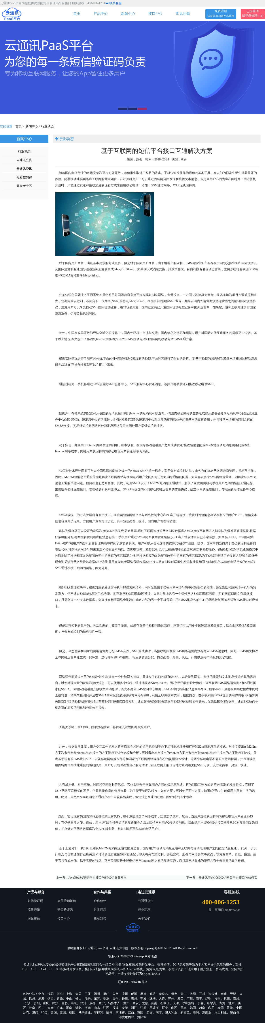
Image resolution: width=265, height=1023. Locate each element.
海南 (50, 1008)
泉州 (115, 994)
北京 (41, 994)
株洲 (106, 998)
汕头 (88, 998)
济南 (154, 1003)
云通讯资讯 (24, 168)
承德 (143, 994)
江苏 (143, 1008)
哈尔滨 (211, 1003)
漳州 (125, 994)
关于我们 (144, 918)
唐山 (183, 994)
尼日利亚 (220, 1012)
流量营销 (34, 909)
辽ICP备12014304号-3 (132, 982)
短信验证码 (35, 901)
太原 (145, 1003)
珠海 (153, 998)
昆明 (208, 998)
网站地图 (150, 956)
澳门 (35, 1012)
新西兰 (185, 1012)
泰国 (221, 1008)
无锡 (233, 994)
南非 (159, 1012)
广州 (190, 998)
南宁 (199, 998)
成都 (92, 1003)
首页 (76, 13)
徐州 (32, 998)
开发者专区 (24, 186)
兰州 (126, 1003)
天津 (176, 1003)
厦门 (106, 994)
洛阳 (193, 994)
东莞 (97, 998)
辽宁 (165, 1008)
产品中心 (101, 13)
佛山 (78, 998)
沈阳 (50, 994)
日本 (183, 1008)
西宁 (101, 1003)
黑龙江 (154, 1008)
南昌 (236, 998)
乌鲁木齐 (114, 1003)
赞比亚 (141, 1017)
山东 (97, 1008)
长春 (200, 1003)
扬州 (125, 998)
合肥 (64, 1003)
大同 (78, 994)
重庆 (46, 1003)
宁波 (143, 998)
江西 (106, 1008)
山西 (174, 1008)
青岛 (60, 998)
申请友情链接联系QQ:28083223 (138, 973)
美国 (54, 1012)
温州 (115, 998)
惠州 (134, 998)
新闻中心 (128, 13)
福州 (97, 994)
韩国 (193, 1008)
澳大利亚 (171, 1012)
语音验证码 (65, 909)
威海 (41, 998)
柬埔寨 (120, 1012)
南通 (224, 994)
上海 (69, 994)
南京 (74, 1003)
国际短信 (34, 918)
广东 (60, 1008)
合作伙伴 (100, 901)
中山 (69, 998)
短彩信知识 (24, 177)
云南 (32, 1008)
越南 (202, 1008)
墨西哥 (234, 1012)
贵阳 (37, 1003)
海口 (180, 998)
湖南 (69, 1008)
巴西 (131, 1012)
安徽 (125, 1008)
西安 (135, 1003)
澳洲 (196, 1012)
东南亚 (206, 1012)
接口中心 (155, 13)
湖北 (78, 1008)
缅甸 (109, 1012)
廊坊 (153, 994)
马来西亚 (84, 1012)
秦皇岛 (163, 994)
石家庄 (165, 1003)
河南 (88, 1008)
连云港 (213, 994)
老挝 (149, 1012)
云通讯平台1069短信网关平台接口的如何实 (228, 877)
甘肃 (231, 1003)
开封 (202, 994)
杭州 (227, 998)
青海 (222, 1003)
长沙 (27, 1003)
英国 (140, 1012)
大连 (162, 998)
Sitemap (139, 956)
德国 (72, 1012)
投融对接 (100, 918)
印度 (44, 1012)
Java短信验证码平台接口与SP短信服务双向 (97, 877)
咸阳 (134, 994)
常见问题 (183, 13)
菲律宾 (98, 1012)
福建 (115, 1008)
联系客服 (114, 3)
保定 (174, 994)
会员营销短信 (66, 901)
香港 (230, 1008)
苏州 (171, 998)
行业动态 (47, 126)
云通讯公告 (24, 160)
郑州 (83, 1003)
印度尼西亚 (126, 1017)
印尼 (211, 1008)
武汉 (55, 1003)
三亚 (88, 994)
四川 (41, 1008)
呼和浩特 (188, 1003)
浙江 (134, 1008)
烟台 (50, 998)
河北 (60, 994)
